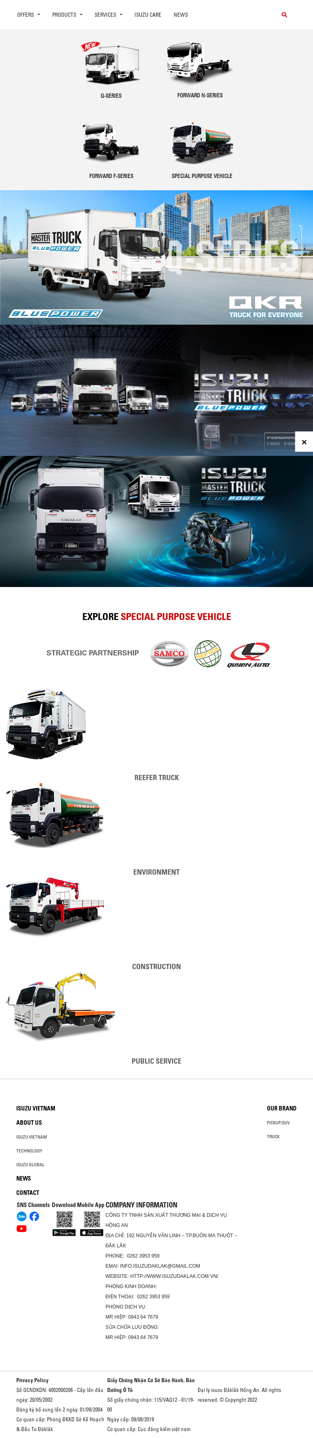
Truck (273, 1136)
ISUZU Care (147, 14)
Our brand (282, 1108)
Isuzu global (30, 1165)
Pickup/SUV (278, 1123)
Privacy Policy (32, 1380)
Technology (29, 1151)
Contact (27, 1192)
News (181, 14)
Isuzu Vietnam (35, 1108)
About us (29, 1122)
